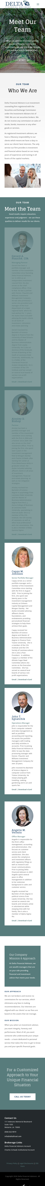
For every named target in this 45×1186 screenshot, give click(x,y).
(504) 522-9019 (10, 1132)
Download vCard (25, 382)
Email (14, 382)
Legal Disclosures (26, 1163)
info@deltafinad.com (13, 1136)
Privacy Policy (12, 1163)
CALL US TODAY (22, 1096)
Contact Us (22, 60)
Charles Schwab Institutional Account (20, 1150)
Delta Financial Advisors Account (18, 1146)
